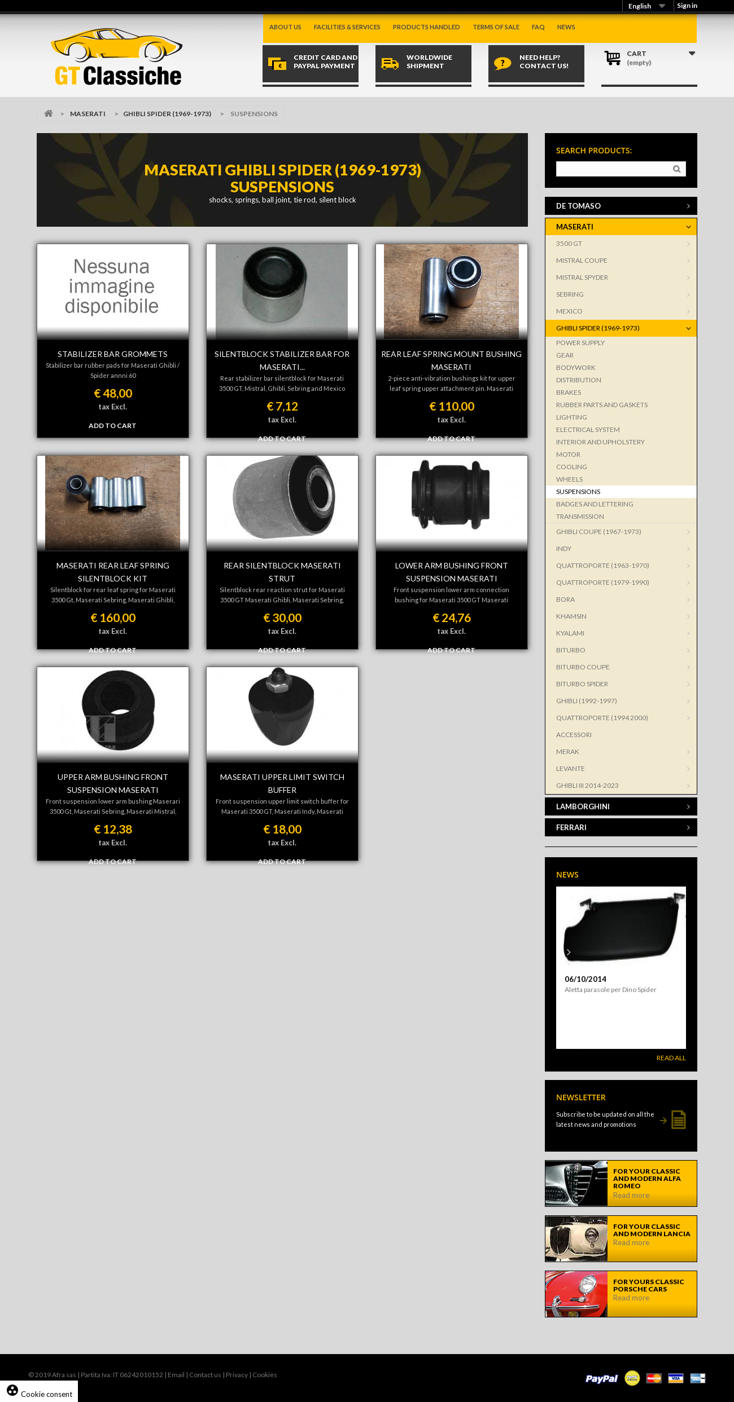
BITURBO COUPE (583, 667)
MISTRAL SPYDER (582, 277)
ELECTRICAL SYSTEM (588, 429)
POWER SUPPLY (580, 342)
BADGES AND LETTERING (594, 504)
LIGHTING (571, 417)
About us (285, 26)
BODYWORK (576, 367)
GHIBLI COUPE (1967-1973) (598, 531)
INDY (563, 548)
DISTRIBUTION (578, 380)
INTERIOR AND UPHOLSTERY (600, 442)
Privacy (237, 1374)
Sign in (687, 5)
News (566, 26)
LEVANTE (570, 768)
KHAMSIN (571, 616)
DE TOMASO (578, 205)
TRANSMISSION (580, 516)
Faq (538, 26)
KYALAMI (570, 633)
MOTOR (568, 454)
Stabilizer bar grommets (113, 354)
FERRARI (571, 827)
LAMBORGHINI (583, 806)
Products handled (426, 26)
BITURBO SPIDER (582, 684)
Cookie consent (39, 1394)
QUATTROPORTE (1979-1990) (602, 582)
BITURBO (571, 650)
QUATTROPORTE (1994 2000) (602, 717)
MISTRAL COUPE (582, 260)
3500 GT (569, 243)
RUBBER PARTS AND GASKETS (602, 404)
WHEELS (569, 479)
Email (176, 1374)
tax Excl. (112, 406)
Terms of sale (496, 26)
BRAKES (568, 392)
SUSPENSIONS (578, 491)
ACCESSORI (574, 734)
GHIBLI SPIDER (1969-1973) (167, 113)
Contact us (205, 1374)
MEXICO (569, 311)
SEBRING (570, 294)
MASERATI (88, 113)
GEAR (565, 355)
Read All (671, 1057)
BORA (565, 599)
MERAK (567, 751)
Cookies (264, 1374)
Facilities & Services (347, 26)
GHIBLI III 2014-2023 (587, 785)
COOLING (571, 466)
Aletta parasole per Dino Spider (611, 989)
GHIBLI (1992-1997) (586, 700)
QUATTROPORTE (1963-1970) (602, 565)
